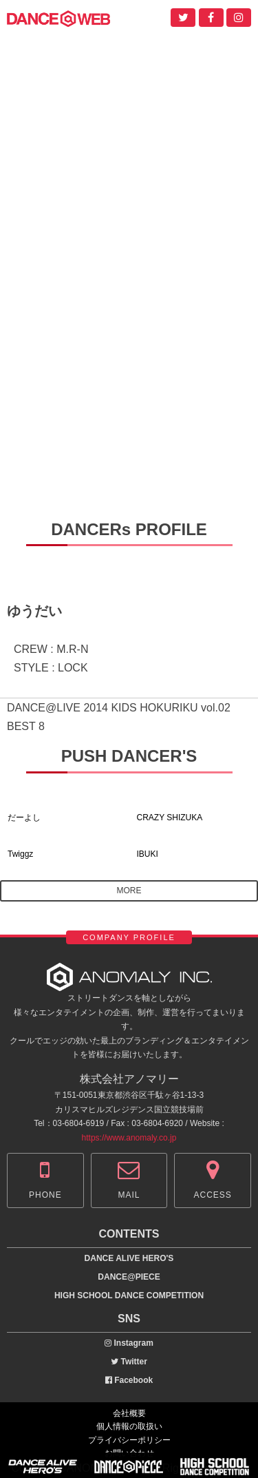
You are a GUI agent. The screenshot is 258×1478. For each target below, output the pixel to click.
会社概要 (129, 1413)
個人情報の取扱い (129, 1426)
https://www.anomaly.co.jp (129, 1138)
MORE (129, 890)
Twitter (129, 1361)
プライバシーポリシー (129, 1440)
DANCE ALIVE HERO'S (129, 1258)
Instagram (129, 1343)
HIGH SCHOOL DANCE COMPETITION (129, 1295)
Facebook (129, 1380)
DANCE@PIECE (129, 1277)
